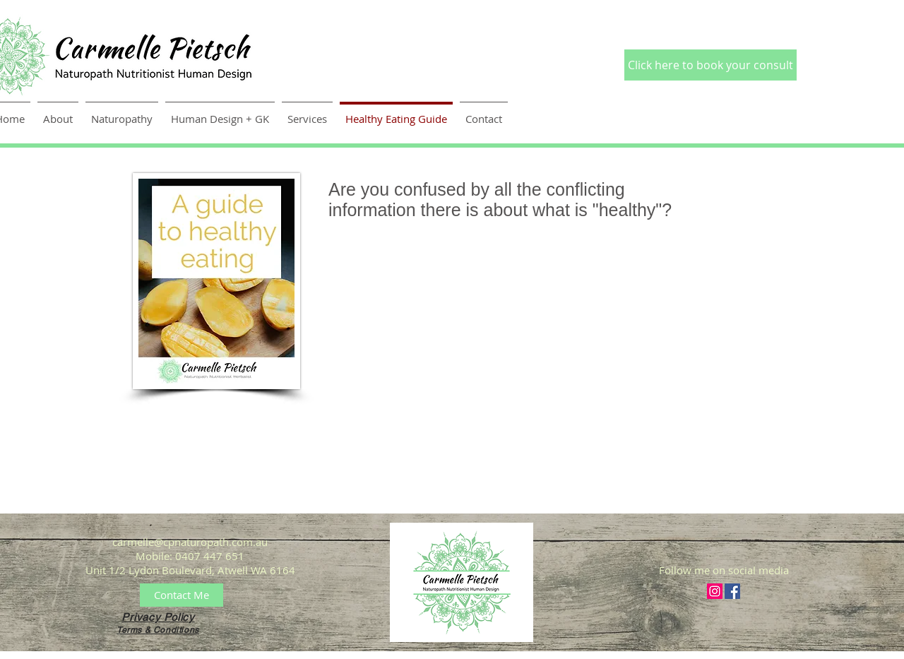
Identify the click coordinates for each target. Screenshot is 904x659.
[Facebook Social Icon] (732, 591)
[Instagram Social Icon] (714, 591)
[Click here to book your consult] (710, 65)
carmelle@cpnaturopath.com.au (190, 542)
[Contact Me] (181, 595)
